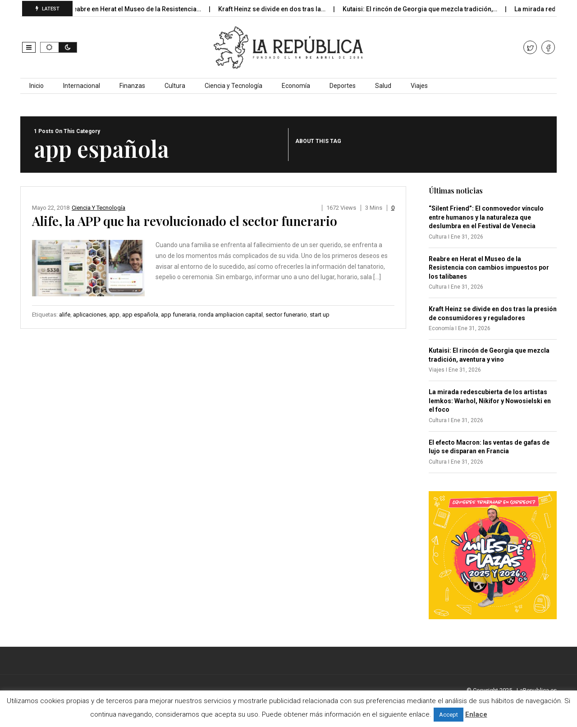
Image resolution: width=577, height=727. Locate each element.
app (114, 314)
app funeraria (178, 314)
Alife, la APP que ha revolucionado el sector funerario (184, 220)
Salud (383, 85)
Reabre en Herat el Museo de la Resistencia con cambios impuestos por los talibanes (489, 267)
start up (320, 314)
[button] (29, 47)
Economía (296, 85)
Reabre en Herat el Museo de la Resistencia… (141, 9)
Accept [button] (448, 714)
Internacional (81, 85)
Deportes (343, 85)
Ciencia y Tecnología (233, 85)
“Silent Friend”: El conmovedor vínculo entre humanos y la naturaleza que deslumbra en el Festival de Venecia (486, 217)
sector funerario (286, 314)
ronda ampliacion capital (230, 314)
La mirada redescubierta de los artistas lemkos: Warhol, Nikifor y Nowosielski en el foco (490, 400)
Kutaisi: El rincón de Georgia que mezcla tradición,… (426, 9)
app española (140, 314)
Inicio (36, 85)
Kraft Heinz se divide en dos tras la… (278, 9)
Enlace (476, 714)
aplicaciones (89, 314)
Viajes (419, 85)
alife (64, 314)
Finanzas (132, 85)
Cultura (175, 85)
